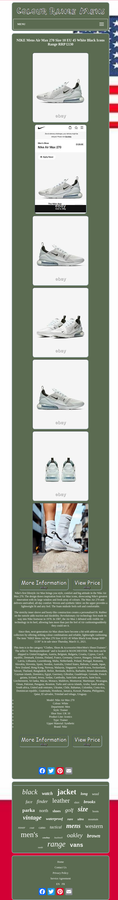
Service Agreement (60, 878)
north (43, 810)
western (94, 826)
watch (47, 793)
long (84, 794)
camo (42, 827)
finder (42, 801)
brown (93, 836)
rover (21, 827)
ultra (80, 819)
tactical (56, 827)
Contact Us (61, 867)
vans (76, 845)
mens (73, 825)
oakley (75, 835)
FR (63, 884)
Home (60, 861)
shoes (56, 811)
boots (96, 811)
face (29, 802)
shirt (76, 802)
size (83, 809)
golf (69, 810)
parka (28, 810)
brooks (89, 801)
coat (32, 827)
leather (61, 800)
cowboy (46, 837)
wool (95, 794)
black (29, 792)
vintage (32, 817)
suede (40, 847)
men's (29, 834)
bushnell (58, 837)
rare (70, 819)
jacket (66, 792)
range (56, 844)
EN (58, 884)
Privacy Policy (60, 873)
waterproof (54, 819)
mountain (93, 819)
